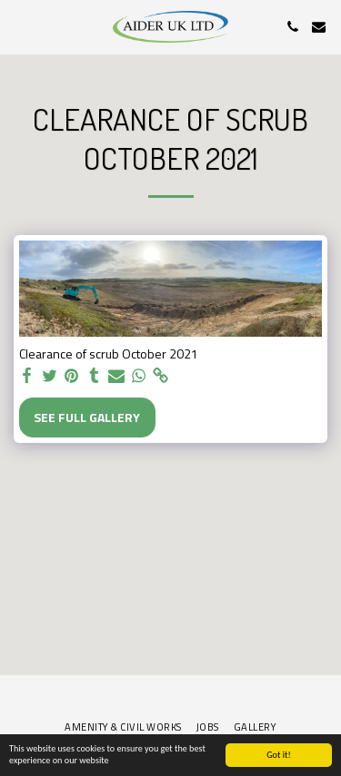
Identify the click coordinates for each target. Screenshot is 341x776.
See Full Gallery (87, 417)
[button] (20, 25)
